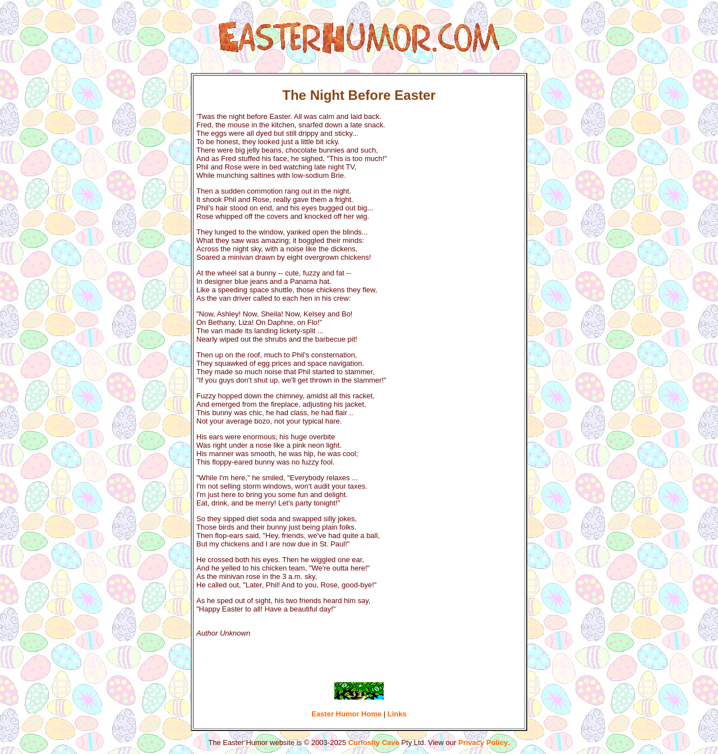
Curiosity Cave (373, 742)
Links (397, 714)
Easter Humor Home (346, 714)
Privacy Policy (483, 742)
